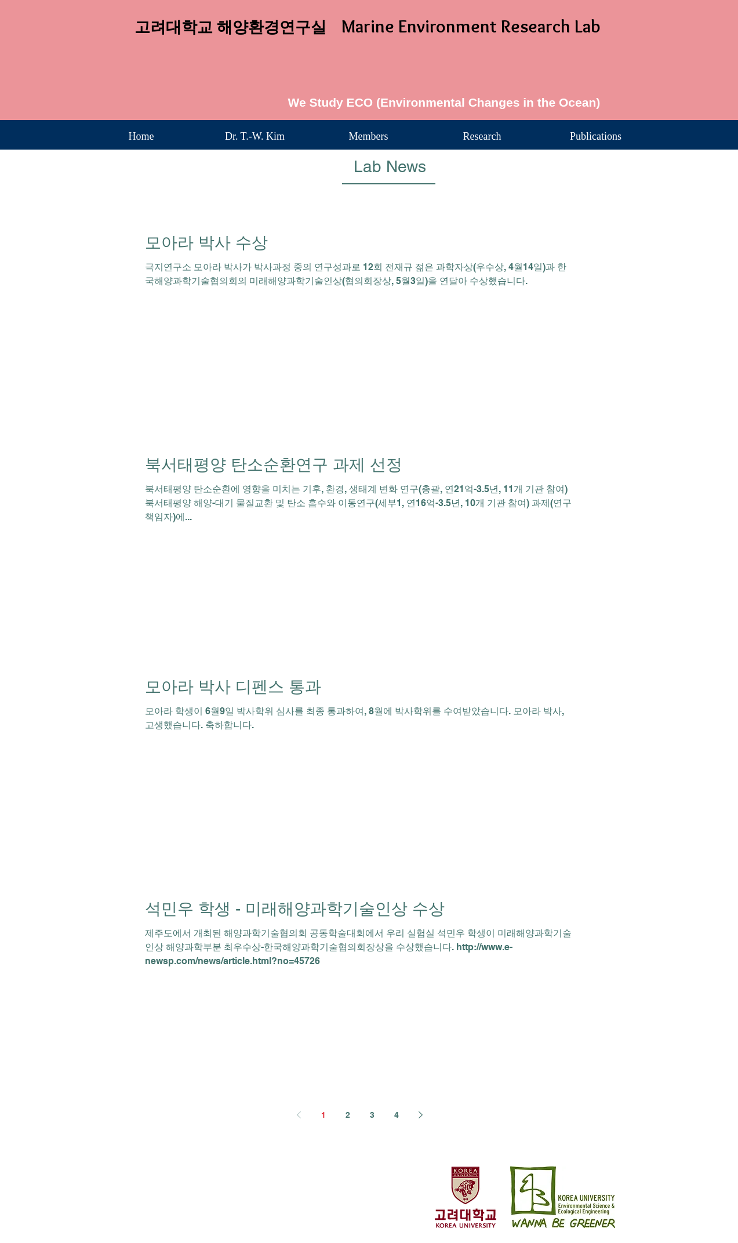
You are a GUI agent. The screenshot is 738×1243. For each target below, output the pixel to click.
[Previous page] (299, 1114)
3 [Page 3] (372, 1115)
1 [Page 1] (323, 1115)
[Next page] (420, 1114)
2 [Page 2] (348, 1115)
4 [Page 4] (396, 1115)
